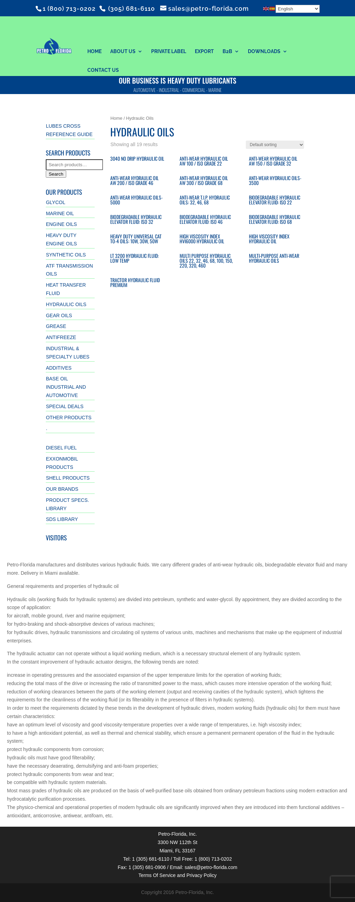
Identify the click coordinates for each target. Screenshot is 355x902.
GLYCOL (55, 202)
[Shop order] (275, 145)
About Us (123, 51)
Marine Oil (60, 213)
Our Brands (62, 489)
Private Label (168, 51)
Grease (56, 326)
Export (204, 51)
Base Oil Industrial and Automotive (66, 387)
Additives (58, 368)
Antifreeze (61, 337)
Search (56, 174)
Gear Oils (59, 315)
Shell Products (67, 478)
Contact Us (103, 70)
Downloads (264, 51)
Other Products (68, 417)
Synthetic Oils (66, 255)
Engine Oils (61, 224)
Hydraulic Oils (66, 304)
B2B (227, 51)
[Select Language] (298, 9)
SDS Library (62, 519)
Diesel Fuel (61, 447)
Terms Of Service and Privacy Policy (177, 875)
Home (94, 51)
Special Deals (64, 406)
